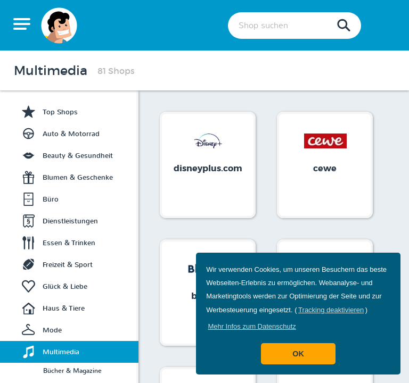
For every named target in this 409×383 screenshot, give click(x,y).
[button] (252, 326)
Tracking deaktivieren (331, 310)
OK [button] (298, 353)
